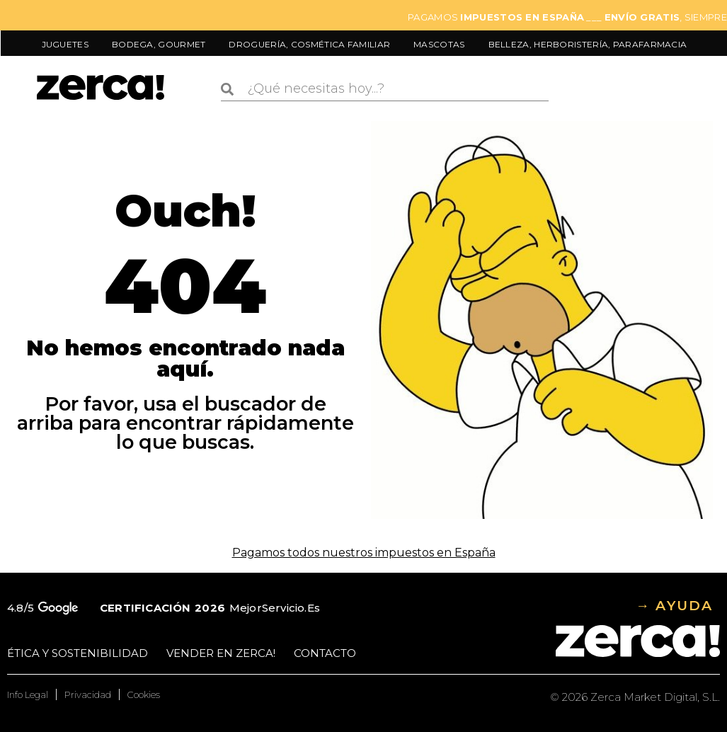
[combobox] (385, 89)
